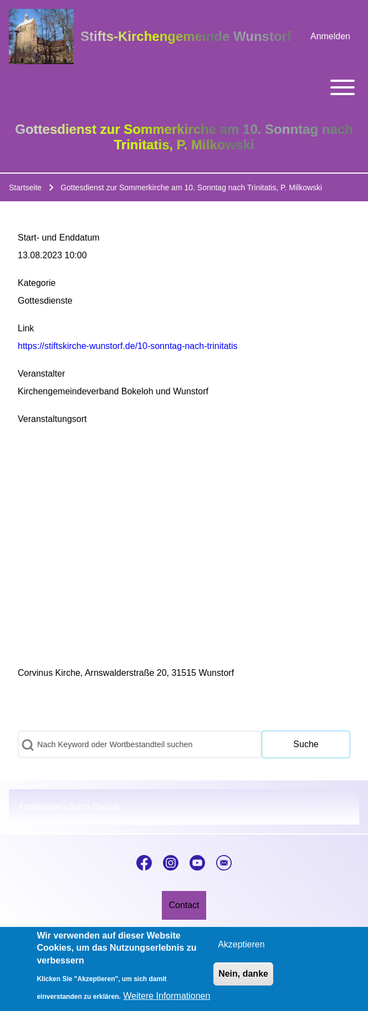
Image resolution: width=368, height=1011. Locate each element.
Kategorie (37, 283)
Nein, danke (243, 973)
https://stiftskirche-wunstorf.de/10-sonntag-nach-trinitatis (128, 346)
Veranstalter (41, 373)
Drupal (106, 806)
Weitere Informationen (166, 995)
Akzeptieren (241, 944)
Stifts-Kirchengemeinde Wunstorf (186, 36)
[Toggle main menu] (184, 87)
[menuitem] (330, 36)
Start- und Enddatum (59, 237)
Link (26, 328)
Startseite (25, 187)
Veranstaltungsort (52, 419)
